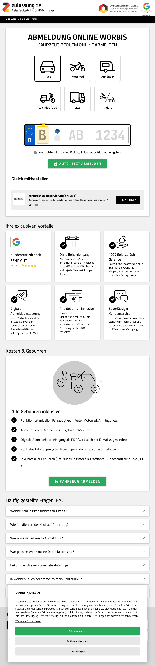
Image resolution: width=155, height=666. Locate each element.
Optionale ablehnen (77, 641)
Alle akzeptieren (77, 631)
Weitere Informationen (28, 621)
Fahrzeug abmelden (80, 481)
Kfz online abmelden (21, 19)
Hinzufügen (128, 200)
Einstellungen (77, 651)
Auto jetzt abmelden (80, 163)
